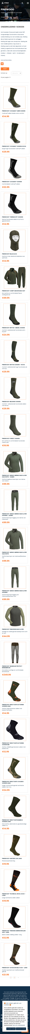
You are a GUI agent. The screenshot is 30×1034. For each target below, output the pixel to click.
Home (2, 17)
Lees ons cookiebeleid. (18, 1025)
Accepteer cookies (11, 1028)
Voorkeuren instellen (20, 1028)
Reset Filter (5, 69)
